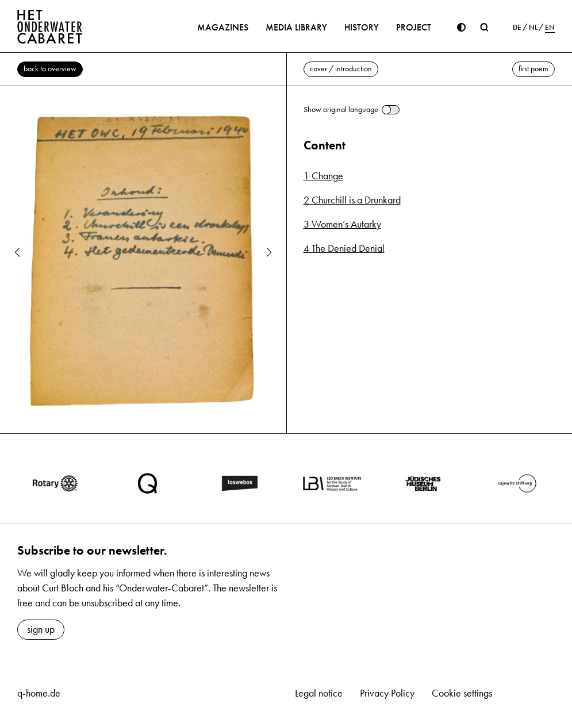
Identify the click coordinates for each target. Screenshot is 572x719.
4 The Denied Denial (344, 248)
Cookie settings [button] (462, 693)
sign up (41, 629)
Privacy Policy (387, 693)
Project (413, 27)
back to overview (50, 69)
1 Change (323, 176)
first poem (533, 69)
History (361, 27)
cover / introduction (341, 69)
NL (533, 27)
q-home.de (38, 693)
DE (517, 27)
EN (550, 27)
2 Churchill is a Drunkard (352, 200)
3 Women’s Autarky (342, 224)
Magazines (222, 27)
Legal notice (319, 693)
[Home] (50, 26)
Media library (296, 27)
